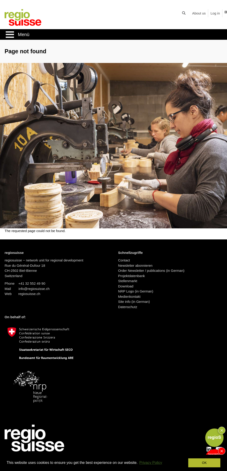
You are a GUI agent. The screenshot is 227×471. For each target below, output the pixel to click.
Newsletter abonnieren (135, 265)
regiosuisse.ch (29, 294)
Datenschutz (127, 307)
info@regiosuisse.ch (34, 289)
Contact (124, 260)
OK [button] (204, 463)
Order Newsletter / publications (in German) (151, 270)
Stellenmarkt (127, 281)
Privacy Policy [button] (150, 463)
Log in (215, 13)
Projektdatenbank (131, 276)
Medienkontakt (129, 296)
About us (199, 13)
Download (125, 286)
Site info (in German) (134, 302)
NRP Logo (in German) (135, 291)
